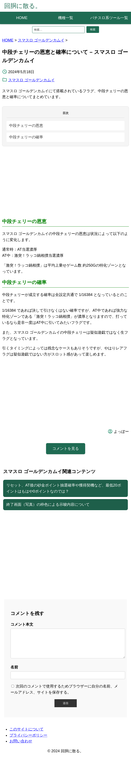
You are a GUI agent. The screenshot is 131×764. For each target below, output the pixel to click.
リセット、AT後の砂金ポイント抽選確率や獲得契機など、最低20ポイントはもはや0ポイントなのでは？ (63, 488)
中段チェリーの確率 (26, 137)
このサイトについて (26, 734)
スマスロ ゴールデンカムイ (41, 40)
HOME (22, 18)
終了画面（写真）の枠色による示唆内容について (48, 504)
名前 (14, 672)
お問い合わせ (20, 746)
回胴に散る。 (22, 6)
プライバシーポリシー (28, 740)
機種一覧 (65, 18)
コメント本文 (22, 624)
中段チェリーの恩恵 (26, 125)
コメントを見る (65, 448)
